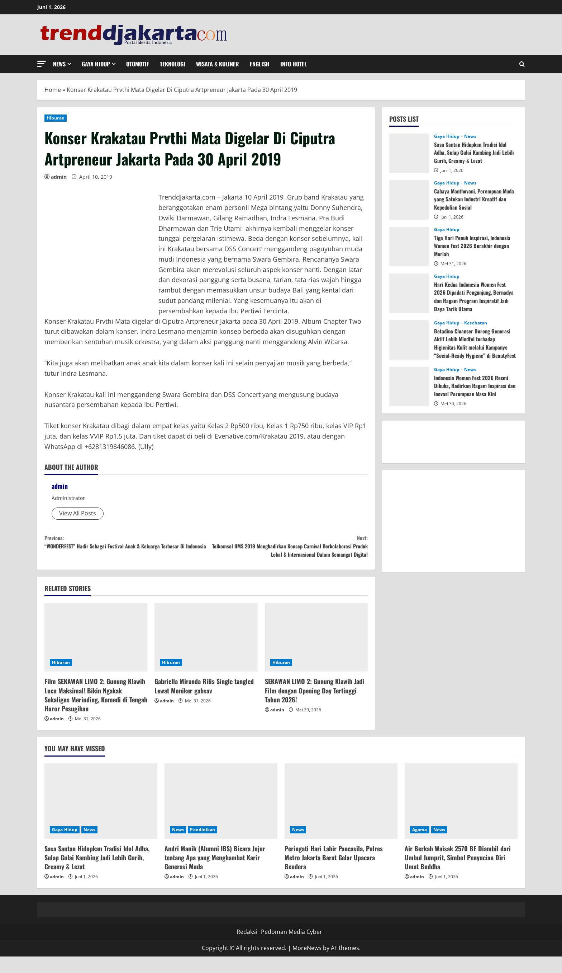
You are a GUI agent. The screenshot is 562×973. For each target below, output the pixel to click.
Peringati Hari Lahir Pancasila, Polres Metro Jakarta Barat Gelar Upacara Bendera (334, 874)
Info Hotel (293, 64)
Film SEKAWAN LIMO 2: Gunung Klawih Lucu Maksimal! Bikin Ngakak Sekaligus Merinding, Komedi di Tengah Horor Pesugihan (95, 711)
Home (52, 90)
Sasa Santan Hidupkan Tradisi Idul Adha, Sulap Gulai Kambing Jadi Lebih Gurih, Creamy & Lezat (473, 152)
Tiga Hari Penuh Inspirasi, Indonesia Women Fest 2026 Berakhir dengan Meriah (476, 245)
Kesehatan (475, 323)
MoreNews (307, 965)
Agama (419, 846)
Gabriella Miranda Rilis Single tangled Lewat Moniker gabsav (204, 702)
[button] (41, 64)
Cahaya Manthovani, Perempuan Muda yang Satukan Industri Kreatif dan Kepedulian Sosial (475, 199)
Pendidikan (202, 846)
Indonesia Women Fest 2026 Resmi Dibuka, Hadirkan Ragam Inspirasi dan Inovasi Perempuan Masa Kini (475, 385)
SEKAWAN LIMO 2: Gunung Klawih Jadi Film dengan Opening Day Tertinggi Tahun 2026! (314, 707)
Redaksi (247, 948)
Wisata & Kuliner (217, 64)
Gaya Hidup (96, 64)
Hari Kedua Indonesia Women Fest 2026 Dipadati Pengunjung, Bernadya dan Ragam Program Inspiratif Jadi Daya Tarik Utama (473, 296)
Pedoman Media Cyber (291, 948)
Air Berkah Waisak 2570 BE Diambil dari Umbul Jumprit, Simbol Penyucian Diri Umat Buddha (458, 874)
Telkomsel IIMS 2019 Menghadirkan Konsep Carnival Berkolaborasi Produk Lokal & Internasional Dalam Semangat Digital (287, 554)
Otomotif (137, 64)
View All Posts (77, 513)
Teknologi (172, 64)
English (260, 64)
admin (59, 176)
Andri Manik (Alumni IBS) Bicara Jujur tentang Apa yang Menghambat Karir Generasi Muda (215, 874)
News (59, 64)
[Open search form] (522, 64)
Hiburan (56, 118)
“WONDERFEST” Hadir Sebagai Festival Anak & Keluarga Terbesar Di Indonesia (125, 549)
